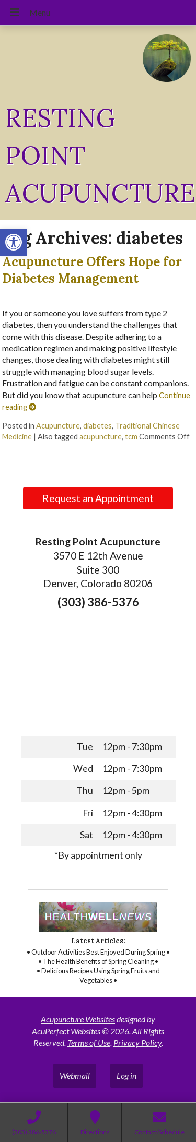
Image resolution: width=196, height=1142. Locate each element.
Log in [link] (126, 1075)
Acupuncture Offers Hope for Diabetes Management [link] (92, 270)
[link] (13, 242)
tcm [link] (131, 436)
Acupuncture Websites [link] (78, 1019)
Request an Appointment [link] (98, 498)
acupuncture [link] (100, 436)
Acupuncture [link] (58, 425)
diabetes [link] (97, 425)
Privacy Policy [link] (137, 1043)
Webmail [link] (75, 1075)
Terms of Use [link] (88, 1043)
